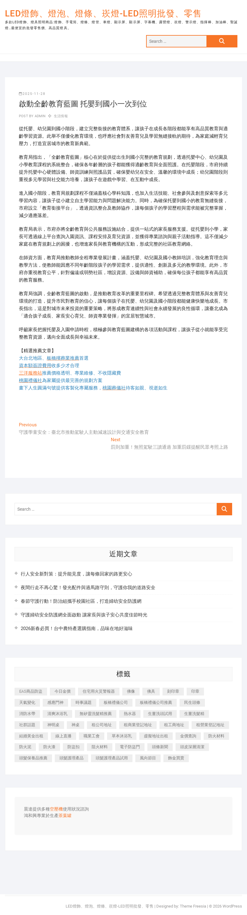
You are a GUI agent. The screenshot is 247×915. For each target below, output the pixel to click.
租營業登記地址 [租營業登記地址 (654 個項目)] (210, 724)
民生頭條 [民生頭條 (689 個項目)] (192, 702)
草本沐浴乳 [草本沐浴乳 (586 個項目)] (122, 736)
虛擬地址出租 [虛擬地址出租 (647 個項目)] (156, 736)
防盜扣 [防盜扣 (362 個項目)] (73, 746)
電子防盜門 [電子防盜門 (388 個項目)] (130, 746)
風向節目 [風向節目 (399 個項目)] (148, 758)
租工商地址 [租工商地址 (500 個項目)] (174, 724)
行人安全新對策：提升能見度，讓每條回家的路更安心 (76, 574)
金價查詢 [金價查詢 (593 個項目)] (188, 736)
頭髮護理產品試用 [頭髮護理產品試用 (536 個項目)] (112, 758)
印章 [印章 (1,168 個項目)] (195, 691)
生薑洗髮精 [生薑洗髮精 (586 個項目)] (194, 713)
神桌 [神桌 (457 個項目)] (76, 724)
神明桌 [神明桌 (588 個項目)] (53, 724)
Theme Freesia (193, 906)
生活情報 (61, 116)
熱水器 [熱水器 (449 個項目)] (130, 713)
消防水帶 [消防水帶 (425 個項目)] (27, 713)
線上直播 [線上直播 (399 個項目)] (63, 736)
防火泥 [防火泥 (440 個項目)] (25, 746)
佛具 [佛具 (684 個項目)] (151, 691)
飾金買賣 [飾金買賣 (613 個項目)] (176, 758)
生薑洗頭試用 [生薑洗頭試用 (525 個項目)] (160, 713)
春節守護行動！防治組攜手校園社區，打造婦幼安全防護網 (81, 601)
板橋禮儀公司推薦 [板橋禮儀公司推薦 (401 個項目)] (156, 702)
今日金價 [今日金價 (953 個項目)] (62, 691)
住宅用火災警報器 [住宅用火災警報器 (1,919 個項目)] (99, 691)
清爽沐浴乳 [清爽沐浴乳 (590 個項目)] (57, 713)
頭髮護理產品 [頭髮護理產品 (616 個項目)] (71, 758)
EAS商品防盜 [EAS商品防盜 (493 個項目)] (30, 691)
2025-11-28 (32, 94)
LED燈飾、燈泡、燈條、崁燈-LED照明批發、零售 (103, 13)
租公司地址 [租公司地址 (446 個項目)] (102, 724)
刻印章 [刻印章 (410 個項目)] (173, 691)
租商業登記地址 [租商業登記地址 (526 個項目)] (138, 724)
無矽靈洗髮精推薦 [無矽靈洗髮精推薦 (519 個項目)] (96, 713)
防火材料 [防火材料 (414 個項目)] (216, 736)
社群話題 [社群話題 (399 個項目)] (27, 724)
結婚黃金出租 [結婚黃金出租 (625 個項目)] (31, 736)
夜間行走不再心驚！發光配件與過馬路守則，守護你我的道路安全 (88, 587)
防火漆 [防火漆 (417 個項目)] (49, 746)
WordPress (232, 906)
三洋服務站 (30, 373)
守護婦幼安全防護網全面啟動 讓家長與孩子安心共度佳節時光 (84, 615)
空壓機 (56, 809)
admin (39, 116)
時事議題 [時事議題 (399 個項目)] (84, 702)
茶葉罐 (65, 815)
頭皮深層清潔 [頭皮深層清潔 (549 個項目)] (192, 746)
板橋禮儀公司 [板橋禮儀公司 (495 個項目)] (116, 702)
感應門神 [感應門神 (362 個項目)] (55, 702)
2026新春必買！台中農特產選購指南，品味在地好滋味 (77, 628)
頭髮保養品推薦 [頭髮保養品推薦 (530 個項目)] (33, 758)
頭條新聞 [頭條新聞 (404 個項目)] (160, 746)
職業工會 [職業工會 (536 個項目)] (92, 736)
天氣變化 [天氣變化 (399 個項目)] (27, 702)
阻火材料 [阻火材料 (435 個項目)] (100, 746)
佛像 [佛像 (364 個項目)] (131, 691)
